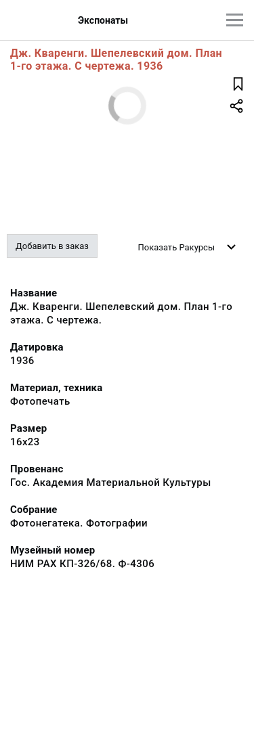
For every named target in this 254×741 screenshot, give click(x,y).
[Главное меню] (234, 20)
